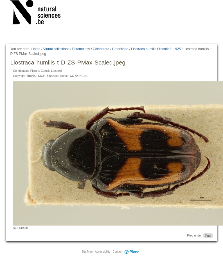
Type (208, 235)
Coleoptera (101, 49)
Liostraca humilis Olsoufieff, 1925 (156, 49)
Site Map (87, 251)
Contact (117, 251)
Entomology (81, 49)
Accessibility (102, 251)
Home (35, 49)
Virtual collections (56, 49)
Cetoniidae (120, 49)
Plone (132, 251)
